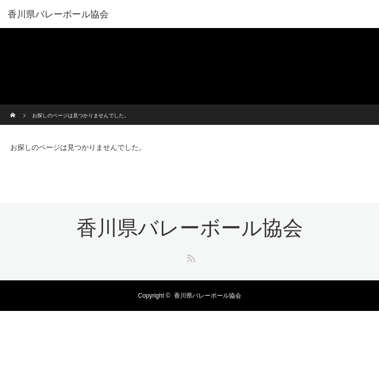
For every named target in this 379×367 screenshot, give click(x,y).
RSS (189, 256)
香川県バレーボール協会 (58, 14)
